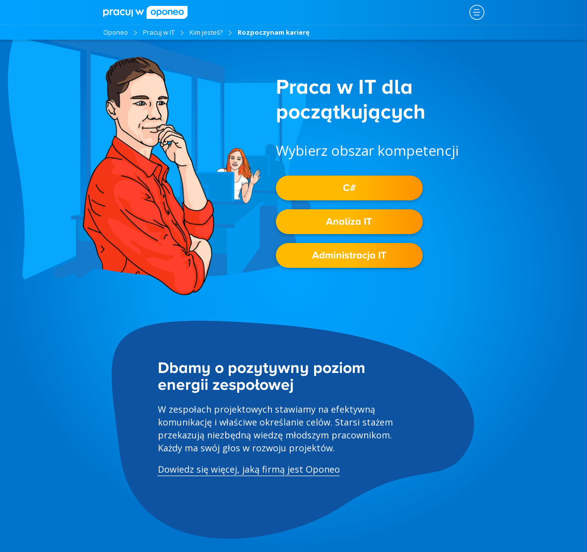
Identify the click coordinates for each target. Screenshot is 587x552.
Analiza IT (349, 222)
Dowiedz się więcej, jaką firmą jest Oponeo (249, 469)
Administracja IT (349, 255)
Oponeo (115, 32)
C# (349, 188)
